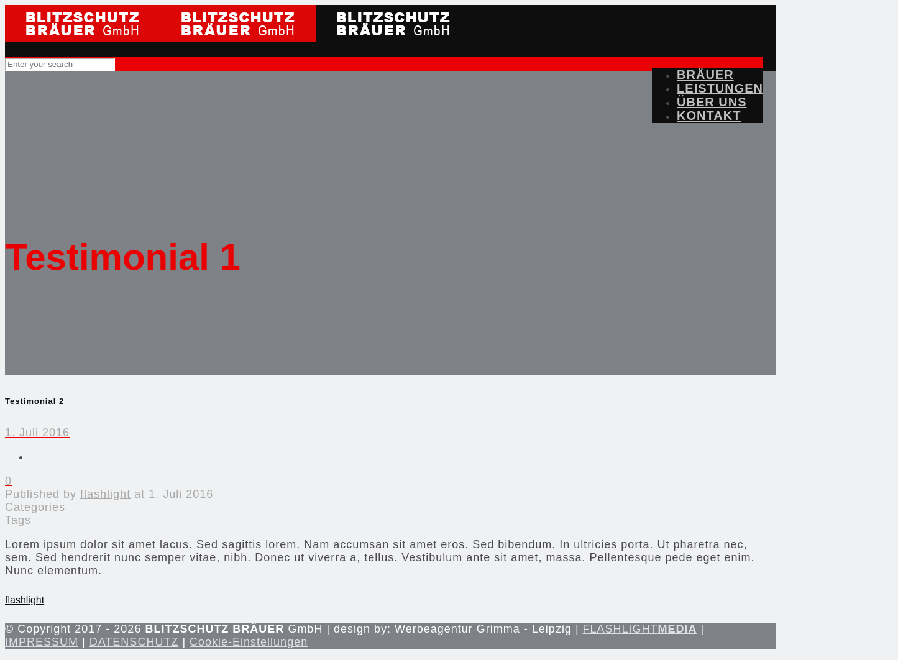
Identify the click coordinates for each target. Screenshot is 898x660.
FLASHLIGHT (640, 629)
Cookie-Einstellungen (249, 642)
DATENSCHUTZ (134, 642)
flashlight (105, 494)
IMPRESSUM (41, 642)
